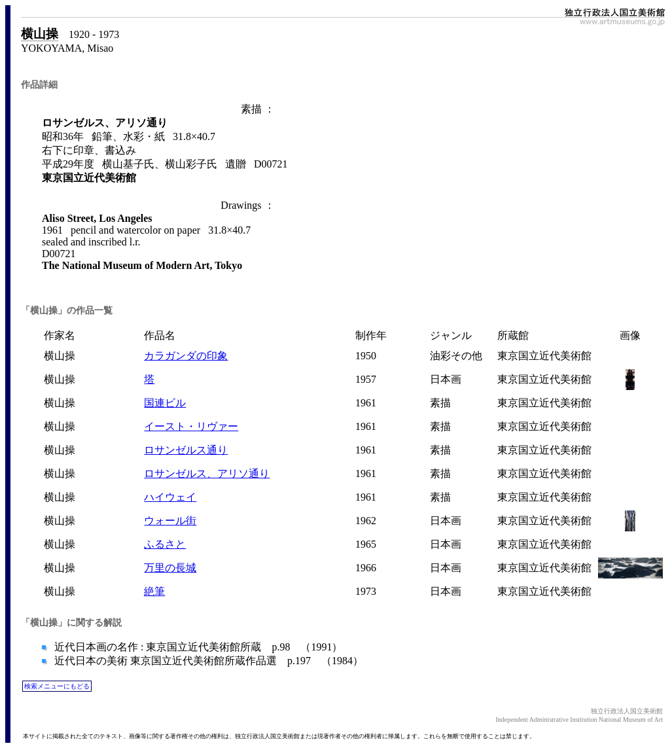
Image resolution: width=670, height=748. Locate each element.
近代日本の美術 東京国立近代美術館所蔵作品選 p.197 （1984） (207, 660)
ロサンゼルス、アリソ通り (207, 473)
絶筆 (154, 591)
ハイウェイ (170, 497)
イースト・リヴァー (191, 426)
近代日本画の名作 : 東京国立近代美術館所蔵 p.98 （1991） (197, 646)
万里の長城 (170, 567)
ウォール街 (170, 520)
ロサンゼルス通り (186, 449)
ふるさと (165, 544)
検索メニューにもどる (57, 686)
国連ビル (165, 402)
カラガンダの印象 (186, 355)
